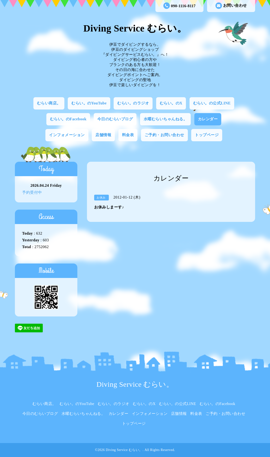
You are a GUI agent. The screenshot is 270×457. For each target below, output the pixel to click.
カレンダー (208, 119)
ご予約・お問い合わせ (164, 135)
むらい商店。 (49, 103)
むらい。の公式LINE (212, 103)
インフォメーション (67, 135)
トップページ (207, 135)
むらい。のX (171, 103)
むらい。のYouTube (89, 103)
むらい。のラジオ (133, 103)
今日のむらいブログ (115, 119)
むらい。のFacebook (68, 119)
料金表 (128, 135)
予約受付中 (32, 192)
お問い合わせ (231, 5)
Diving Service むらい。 (135, 28)
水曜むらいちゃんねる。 (165, 119)
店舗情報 (103, 135)
